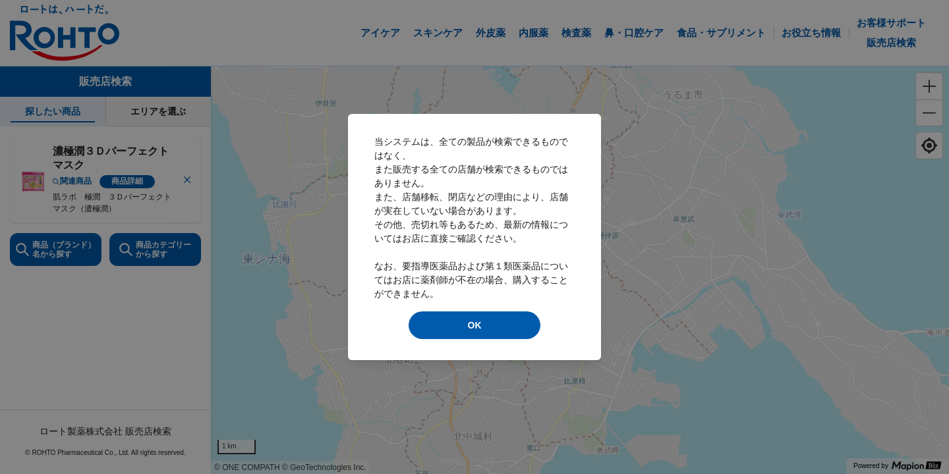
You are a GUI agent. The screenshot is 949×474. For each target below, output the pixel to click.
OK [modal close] (475, 325)
